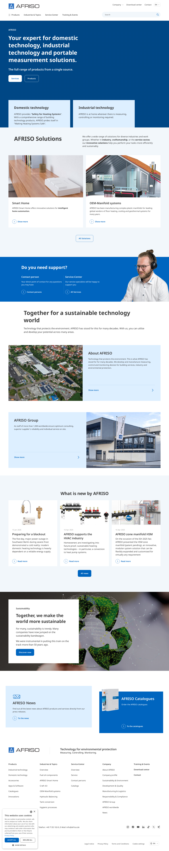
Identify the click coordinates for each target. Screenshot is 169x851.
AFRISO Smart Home (49, 780)
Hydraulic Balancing (48, 796)
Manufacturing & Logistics (114, 791)
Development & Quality (112, 786)
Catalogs (75, 786)
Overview (44, 770)
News (104, 812)
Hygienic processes (48, 807)
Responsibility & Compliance (115, 796)
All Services (76, 292)
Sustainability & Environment (115, 780)
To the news (23, 718)
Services (15, 78)
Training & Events (142, 764)
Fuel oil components (49, 775)
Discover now (25, 652)
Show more (23, 221)
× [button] (34, 812)
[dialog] (20, 829)
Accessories (13, 780)
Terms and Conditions (120, 844)
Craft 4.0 (43, 786)
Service (74, 775)
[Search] (130, 14)
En (157, 5)
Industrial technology (17, 770)
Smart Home (20, 203)
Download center (134, 4)
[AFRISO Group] (123, 440)
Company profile (109, 775)
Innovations (13, 796)
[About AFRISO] (45, 372)
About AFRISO (100, 353)
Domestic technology (17, 775)
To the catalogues (135, 726)
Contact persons (34, 292)
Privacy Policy (103, 844)
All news (84, 573)
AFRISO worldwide (110, 807)
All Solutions (84, 238)
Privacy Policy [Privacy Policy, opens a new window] (9, 836)
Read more (22, 561)
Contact (148, 4)
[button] (20, 845)
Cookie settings (139, 844)
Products (32, 78)
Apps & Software (15, 786)
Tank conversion (47, 802)
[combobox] (31, 812)
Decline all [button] (27, 840)
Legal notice (89, 844)
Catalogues (13, 791)
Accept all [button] (12, 840)
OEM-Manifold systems (105, 203)
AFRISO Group (26, 420)
